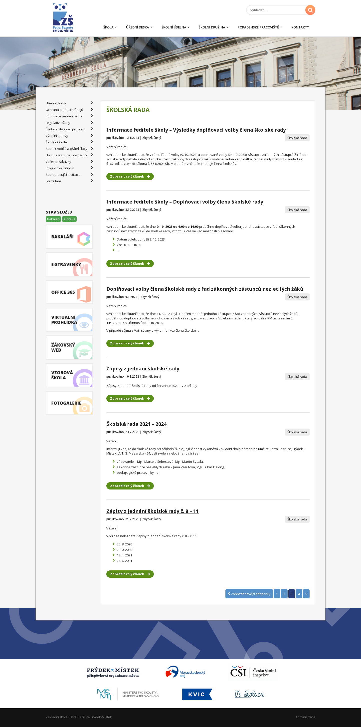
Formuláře (69, 181)
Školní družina (212, 27)
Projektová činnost (69, 168)
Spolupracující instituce (69, 174)
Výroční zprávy (69, 135)
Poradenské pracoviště (258, 27)
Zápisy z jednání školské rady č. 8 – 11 (152, 511)
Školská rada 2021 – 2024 (136, 424)
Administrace (305, 717)
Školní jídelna (174, 27)
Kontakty (300, 27)
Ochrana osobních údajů (69, 109)
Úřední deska (137, 27)
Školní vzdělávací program (69, 129)
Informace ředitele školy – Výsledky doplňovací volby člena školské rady (196, 129)
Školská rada (69, 142)
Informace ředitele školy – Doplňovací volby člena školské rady (184, 201)
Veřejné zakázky (69, 161)
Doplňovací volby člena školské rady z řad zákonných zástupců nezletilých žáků (204, 288)
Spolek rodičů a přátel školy (69, 148)
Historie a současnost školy (69, 155)
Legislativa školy (69, 122)
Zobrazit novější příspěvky (249, 593)
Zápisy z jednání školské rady (142, 368)
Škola (108, 27)
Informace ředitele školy (69, 116)
